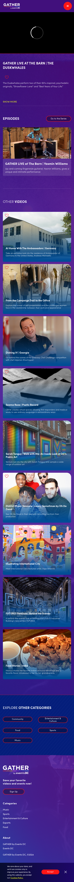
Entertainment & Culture (53, 719)
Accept (50, 871)
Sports (53, 730)
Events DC (8, 848)
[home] (11, 6)
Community (17, 718)
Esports (6, 822)
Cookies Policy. (16, 877)
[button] (68, 6)
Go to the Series (59, 118)
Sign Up (13, 791)
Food (17, 730)
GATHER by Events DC (14, 844)
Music (18, 740)
